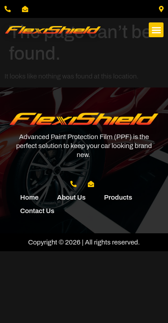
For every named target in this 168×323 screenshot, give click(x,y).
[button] (156, 29)
